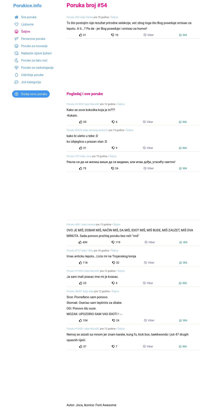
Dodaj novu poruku (31, 94)
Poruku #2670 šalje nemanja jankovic (87, 130)
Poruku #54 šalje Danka (80, 17)
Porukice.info (27, 5)
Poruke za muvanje (31, 46)
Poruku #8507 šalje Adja (80, 291)
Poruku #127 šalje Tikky (80, 250)
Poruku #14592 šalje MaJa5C (83, 270)
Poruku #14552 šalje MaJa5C (83, 104)
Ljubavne (24, 24)
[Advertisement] (133, 62)
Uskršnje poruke (29, 75)
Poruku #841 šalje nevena (81, 224)
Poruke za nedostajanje (34, 68)
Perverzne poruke (30, 39)
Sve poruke (26, 17)
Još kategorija (28, 82)
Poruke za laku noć (31, 60)
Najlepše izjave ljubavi (33, 53)
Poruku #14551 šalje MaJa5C (83, 328)
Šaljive (22, 31)
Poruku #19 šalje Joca (79, 156)
